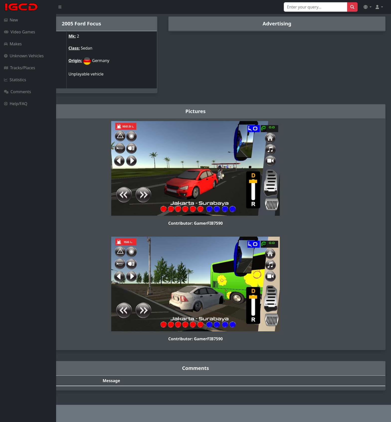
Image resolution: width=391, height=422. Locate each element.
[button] (368, 7)
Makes (13, 44)
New (11, 20)
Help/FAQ (15, 103)
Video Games (19, 32)
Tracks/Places (19, 67)
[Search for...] (315, 7)
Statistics (15, 79)
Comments (17, 91)
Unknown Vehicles (24, 56)
